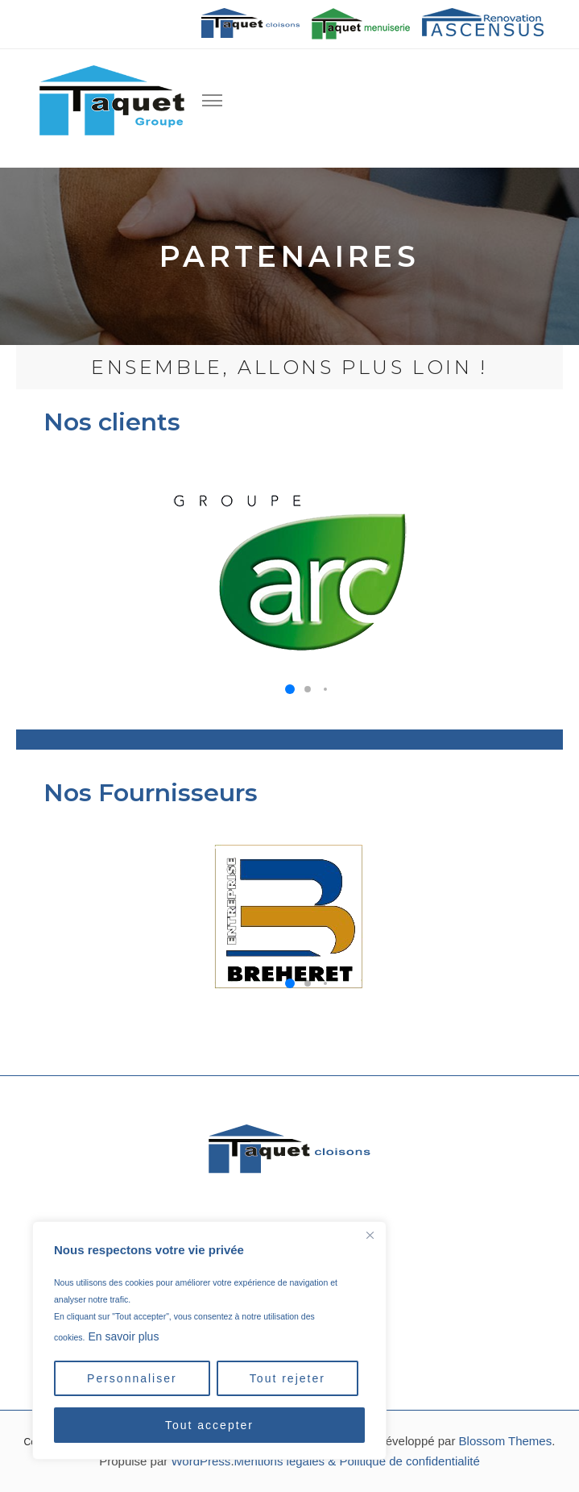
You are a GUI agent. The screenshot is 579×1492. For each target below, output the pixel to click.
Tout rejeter (287, 1378)
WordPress (200, 1461)
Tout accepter (209, 1425)
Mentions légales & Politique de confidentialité (357, 1461)
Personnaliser (132, 1378)
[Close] (369, 1235)
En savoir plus (123, 1336)
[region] (209, 1340)
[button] (290, 689)
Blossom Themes (505, 1441)
